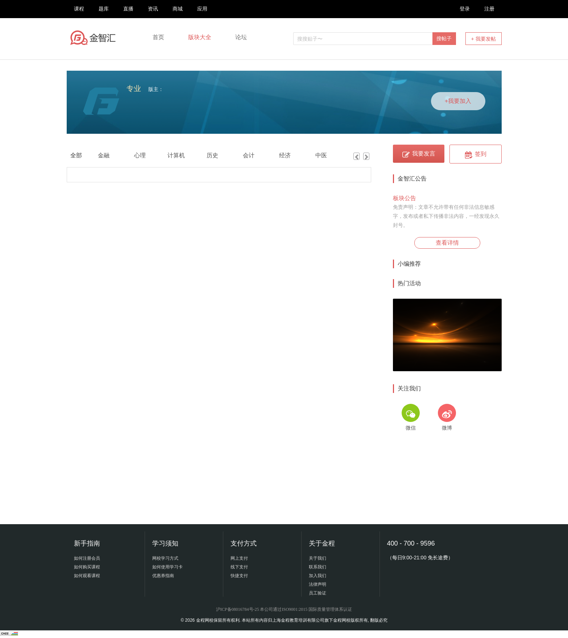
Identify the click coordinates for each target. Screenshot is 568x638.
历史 (212, 155)
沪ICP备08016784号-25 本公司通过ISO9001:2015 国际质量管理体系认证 (284, 609)
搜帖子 (444, 38)
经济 (285, 155)
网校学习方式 (165, 558)
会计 (248, 155)
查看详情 (447, 243)
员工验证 (317, 593)
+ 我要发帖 (483, 39)
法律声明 (317, 584)
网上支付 (239, 558)
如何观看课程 (87, 575)
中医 (321, 155)
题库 (104, 9)
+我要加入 (458, 101)
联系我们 (317, 566)
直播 (128, 9)
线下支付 (239, 566)
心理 (140, 155)
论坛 (241, 37)
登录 (465, 9)
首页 (158, 37)
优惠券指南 (163, 575)
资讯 (153, 9)
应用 (202, 9)
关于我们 (317, 558)
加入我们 (317, 575)
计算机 (176, 155)
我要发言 (418, 153)
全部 (76, 155)
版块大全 (199, 37)
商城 (178, 9)
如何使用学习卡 (167, 566)
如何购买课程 (87, 566)
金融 (103, 155)
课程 (79, 9)
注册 (489, 9)
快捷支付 (239, 575)
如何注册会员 (87, 558)
